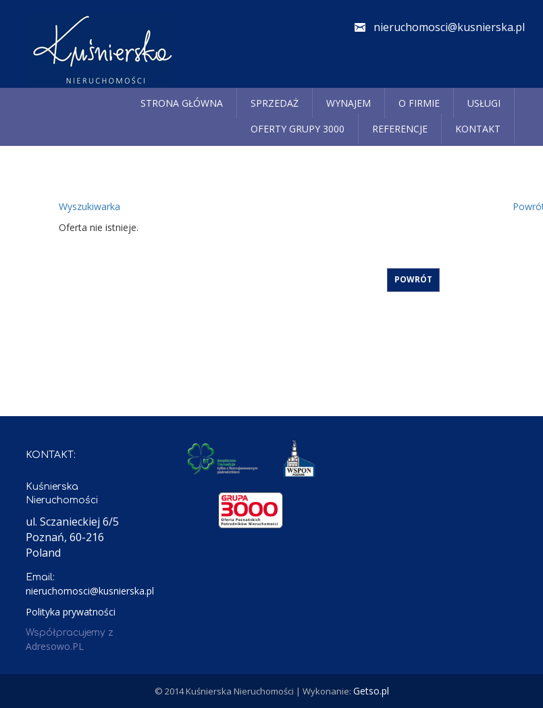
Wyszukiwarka (89, 206)
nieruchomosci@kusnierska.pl (449, 27)
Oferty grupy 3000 (297, 128)
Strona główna (181, 103)
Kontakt (477, 128)
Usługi (483, 103)
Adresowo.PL (55, 646)
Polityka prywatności (70, 611)
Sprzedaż (275, 103)
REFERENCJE (400, 128)
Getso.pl (371, 690)
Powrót (413, 279)
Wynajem (348, 103)
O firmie (419, 103)
